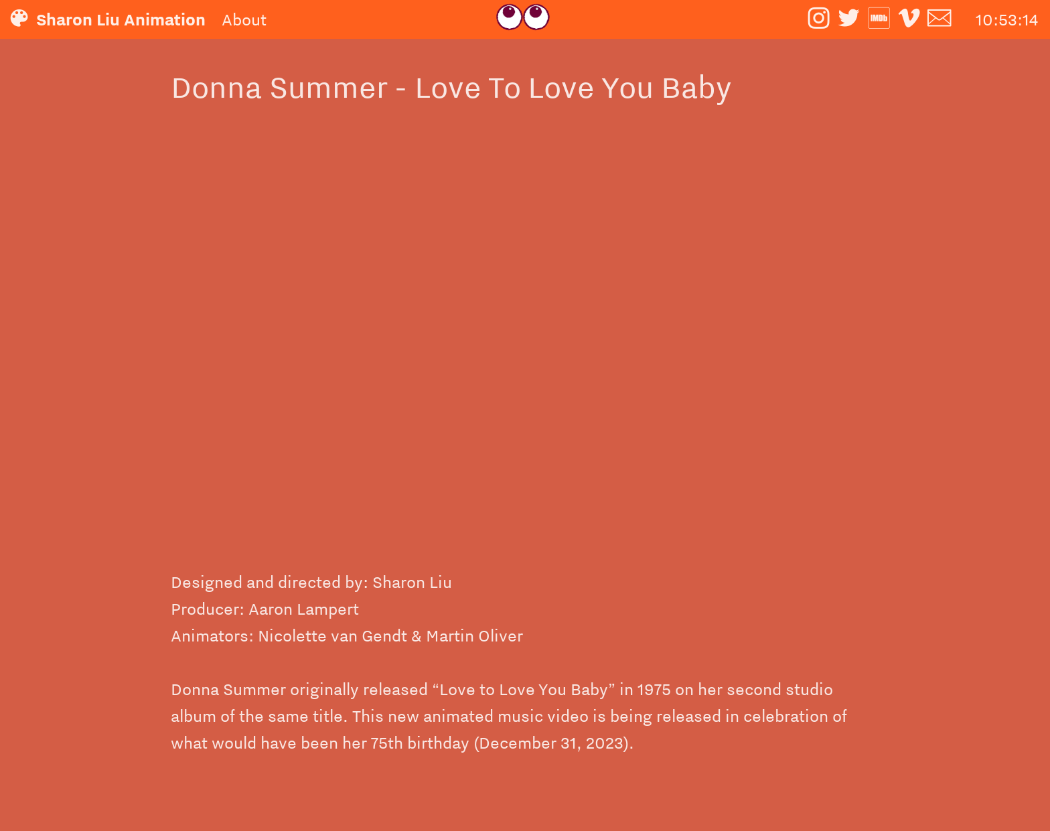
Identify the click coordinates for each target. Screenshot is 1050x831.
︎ (909, 19)
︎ (939, 19)
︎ (879, 19)
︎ (819, 19)
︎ (849, 19)
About (244, 19)
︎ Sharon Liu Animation (114, 19)
